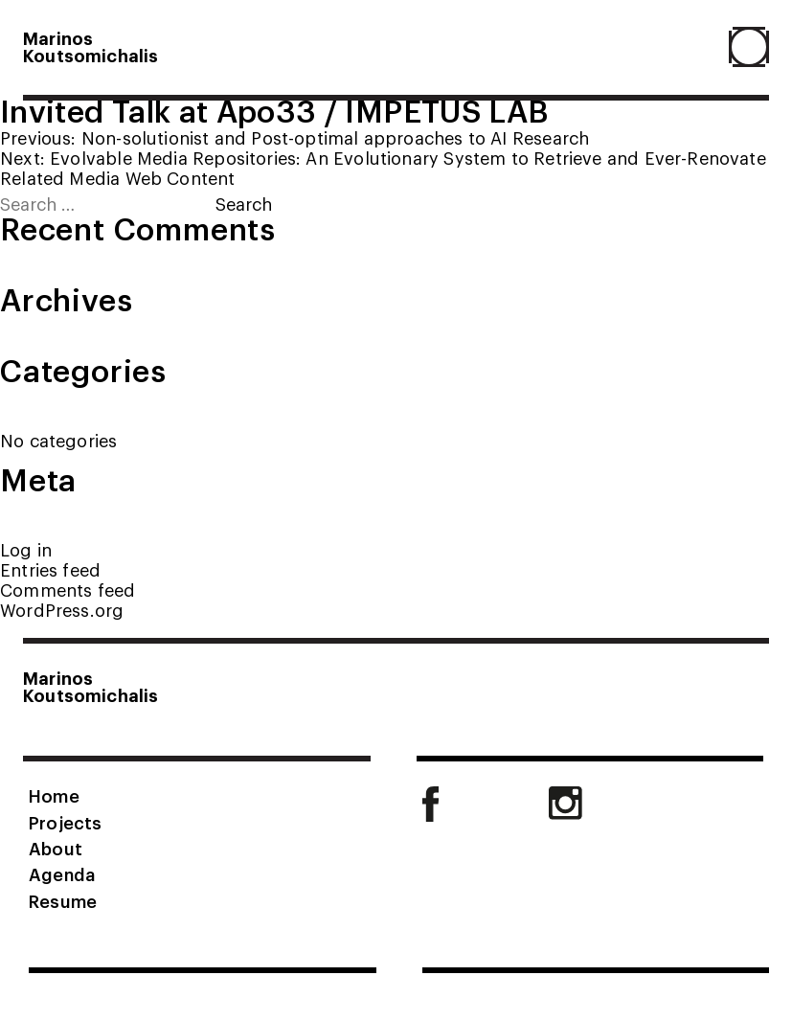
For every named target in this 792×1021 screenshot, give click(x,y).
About (55, 847)
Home (54, 795)
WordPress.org (62, 610)
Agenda (62, 873)
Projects (65, 821)
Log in (26, 549)
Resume (63, 900)
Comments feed (67, 589)
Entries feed (50, 569)
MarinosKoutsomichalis (91, 46)
